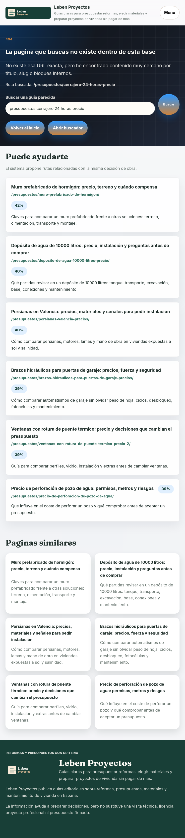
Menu (169, 12)
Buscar (168, 104)
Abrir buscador (67, 127)
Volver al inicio (24, 127)
